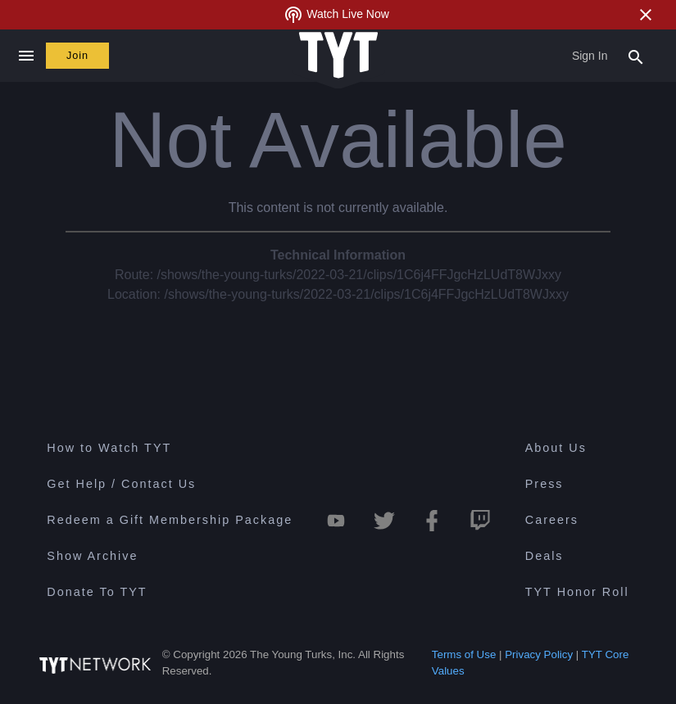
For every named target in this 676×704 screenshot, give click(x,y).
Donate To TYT (97, 591)
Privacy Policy (539, 654)
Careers (551, 519)
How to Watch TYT (109, 447)
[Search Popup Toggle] (636, 55)
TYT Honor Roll (577, 591)
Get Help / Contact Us (121, 483)
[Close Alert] (646, 14)
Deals (544, 555)
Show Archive (92, 555)
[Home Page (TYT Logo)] (338, 56)
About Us (556, 447)
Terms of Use (464, 654)
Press (544, 483)
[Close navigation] (26, 55)
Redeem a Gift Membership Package (170, 519)
